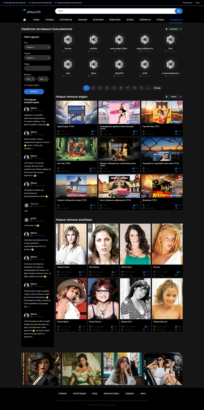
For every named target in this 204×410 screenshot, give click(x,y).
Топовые (49, 20)
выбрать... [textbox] (31, 47)
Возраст (27, 74)
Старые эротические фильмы (41, 3)
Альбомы (82, 20)
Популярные (66, 20)
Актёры (130, 20)
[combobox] (37, 47)
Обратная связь (111, 394)
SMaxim (33, 108)
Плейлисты (145, 20)
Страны (160, 20)
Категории (98, 20)
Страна (27, 53)
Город (26, 64)
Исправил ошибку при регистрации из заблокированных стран (36, 193)
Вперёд (157, 88)
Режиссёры (114, 20)
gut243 (33, 218)
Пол (25, 43)
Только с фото (33, 85)
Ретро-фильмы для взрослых (15, 3)
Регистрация (187, 3)
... (148, 88)
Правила (130, 394)
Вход (197, 3)
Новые (36, 20)
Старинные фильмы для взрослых (69, 3)
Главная (24, 20)
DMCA (143, 394)
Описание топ (32, 225)
